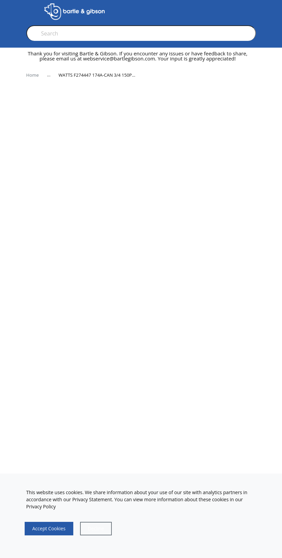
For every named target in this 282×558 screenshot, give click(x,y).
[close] (254, 59)
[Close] (96, 528)
